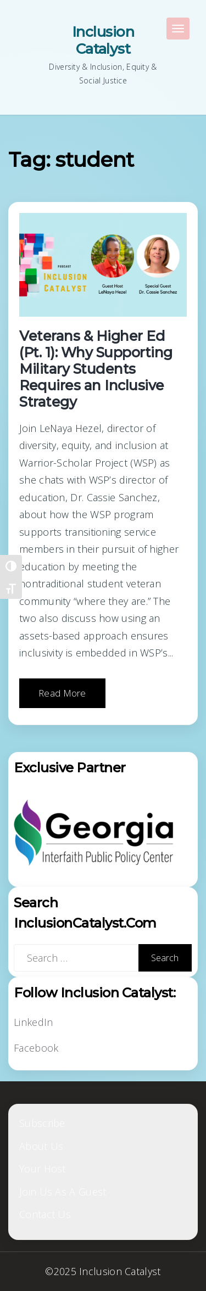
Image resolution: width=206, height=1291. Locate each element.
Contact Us (45, 1214)
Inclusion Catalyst (103, 40)
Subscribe (42, 1123)
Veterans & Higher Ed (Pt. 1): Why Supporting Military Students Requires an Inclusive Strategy (95, 369)
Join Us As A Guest (62, 1191)
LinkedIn (33, 1022)
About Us (41, 1146)
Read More (62, 693)
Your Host (42, 1168)
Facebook (36, 1047)
